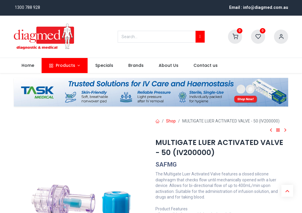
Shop (171, 121)
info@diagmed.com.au (265, 7)
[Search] (200, 37)
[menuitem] (28, 65)
